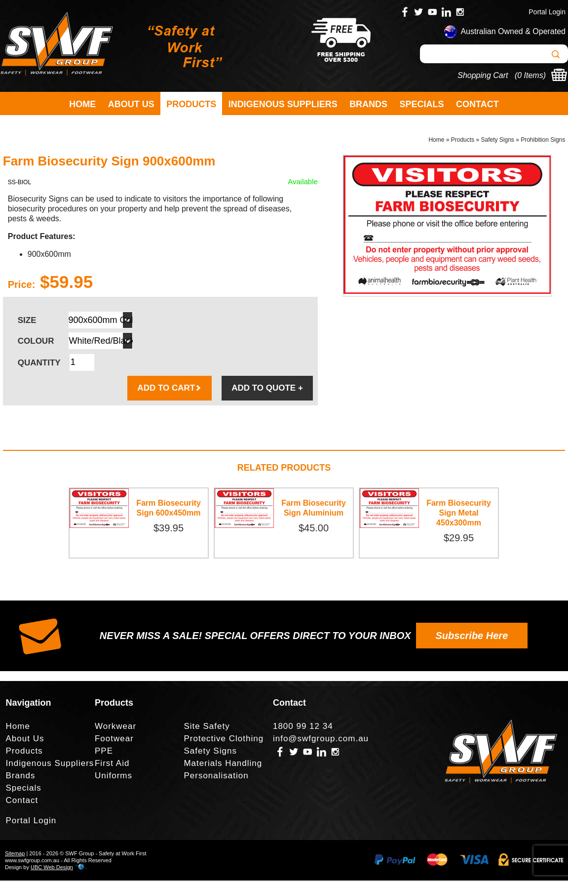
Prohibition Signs (543, 141)
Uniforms (113, 777)
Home (82, 104)
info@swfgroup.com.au (321, 740)
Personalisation (216, 777)
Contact (477, 104)
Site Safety (206, 727)
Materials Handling (223, 764)
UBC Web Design (52, 869)
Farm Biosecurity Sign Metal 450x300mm (458, 514)
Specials (422, 104)
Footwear (114, 740)
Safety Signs (497, 141)
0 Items (530, 75)
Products (191, 104)
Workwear (115, 727)
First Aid (112, 764)
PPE (104, 752)
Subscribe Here (472, 637)
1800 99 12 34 (303, 727)
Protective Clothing (224, 740)
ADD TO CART (169, 389)
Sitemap (15, 855)
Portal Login (547, 12)
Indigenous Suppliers (283, 104)
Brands (368, 104)
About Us (131, 104)
